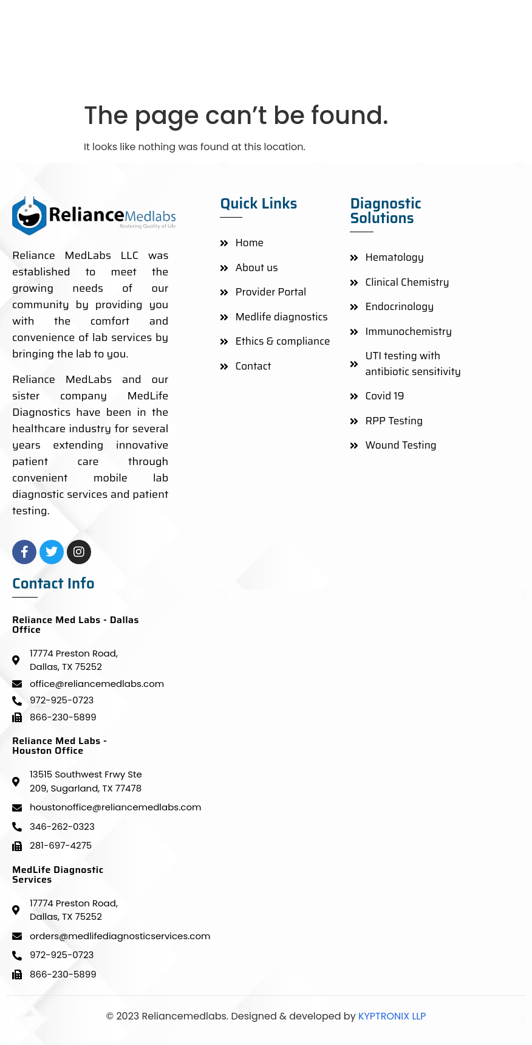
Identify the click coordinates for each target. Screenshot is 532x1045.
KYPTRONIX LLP (391, 1016)
